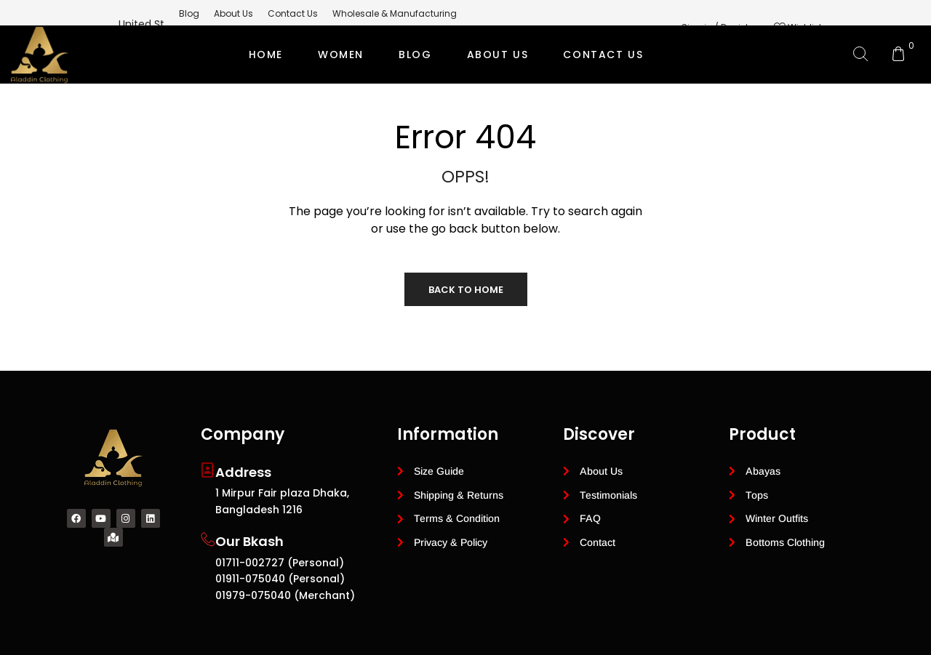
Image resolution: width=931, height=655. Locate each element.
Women (341, 54)
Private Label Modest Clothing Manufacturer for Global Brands (463, 112)
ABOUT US (498, 54)
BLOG (415, 54)
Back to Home (465, 290)
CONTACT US (603, 54)
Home (266, 54)
